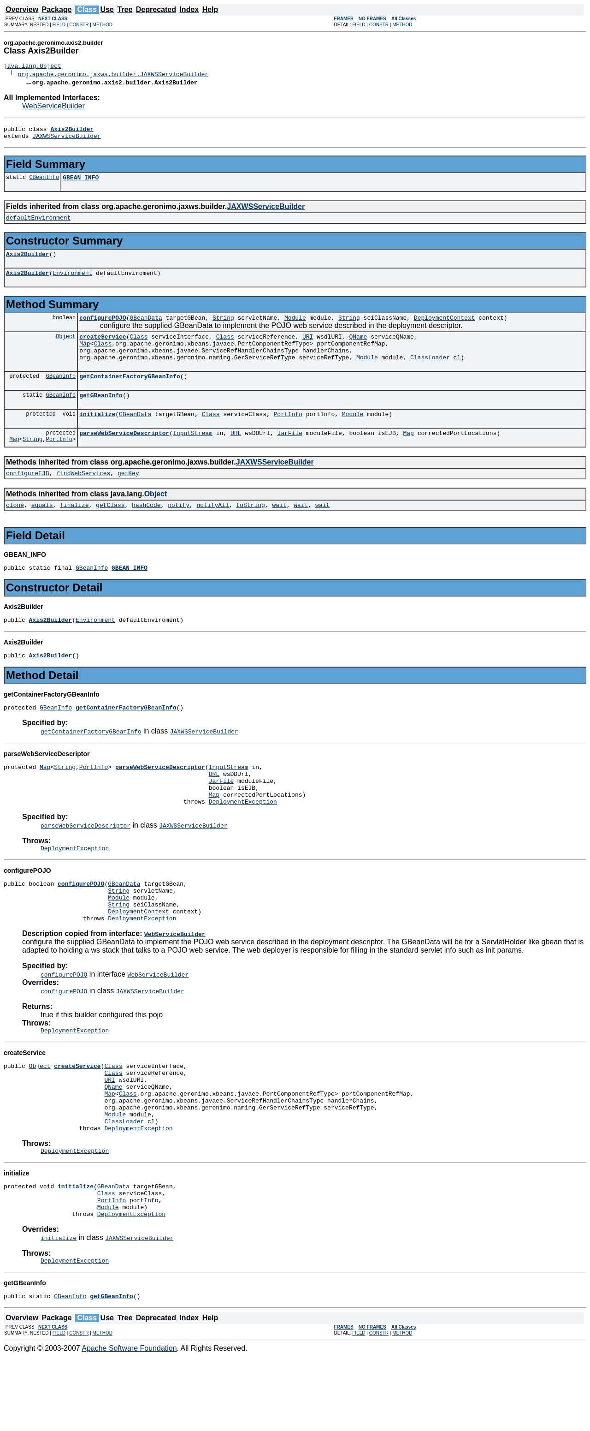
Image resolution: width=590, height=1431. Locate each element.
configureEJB (27, 496)
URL (235, 455)
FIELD (59, 24)
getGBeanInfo (101, 414)
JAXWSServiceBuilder (66, 140)
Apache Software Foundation (129, 1423)
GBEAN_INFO (81, 183)
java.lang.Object (32, 67)
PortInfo (288, 434)
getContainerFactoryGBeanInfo (129, 394)
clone (15, 529)
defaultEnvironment (38, 224)
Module (295, 328)
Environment (72, 282)
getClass (110, 529)
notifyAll (213, 529)
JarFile (289, 455)
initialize (97, 434)
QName (358, 349)
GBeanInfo (44, 182)
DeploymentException (243, 840)
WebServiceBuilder (53, 107)
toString (250, 529)
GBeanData (146, 328)
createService (102, 349)
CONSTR (78, 24)
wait (279, 529)
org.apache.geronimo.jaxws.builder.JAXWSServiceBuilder (113, 75)
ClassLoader (430, 374)
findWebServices (83, 496)
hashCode (146, 529)
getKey (128, 496)
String (223, 328)
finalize (74, 529)
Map (84, 357)
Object (66, 348)
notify (178, 529)
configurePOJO (102, 328)
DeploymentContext (444, 328)
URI (307, 349)
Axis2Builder (27, 262)
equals (42, 529)
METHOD (102, 24)
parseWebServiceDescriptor (124, 455)
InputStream (192, 455)
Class (139, 349)
